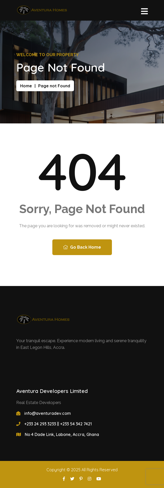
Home (26, 85)
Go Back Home (82, 247)
